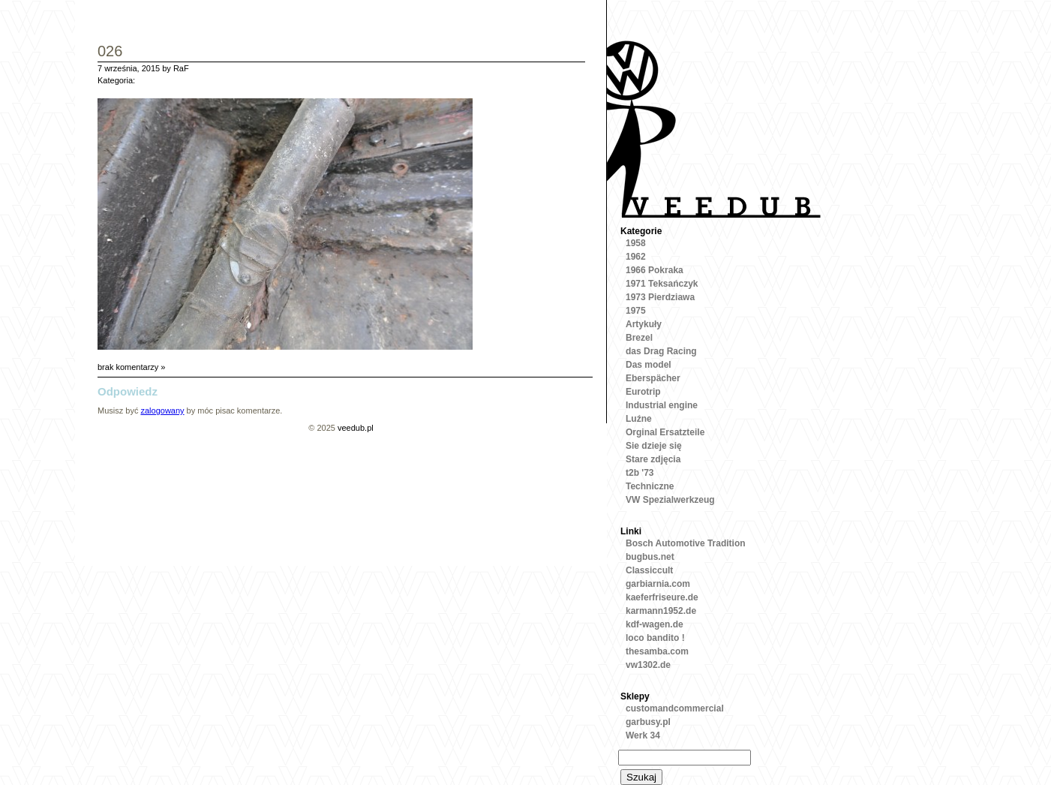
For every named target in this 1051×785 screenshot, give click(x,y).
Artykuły (644, 324)
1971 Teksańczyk (662, 283)
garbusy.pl (648, 722)
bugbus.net (650, 557)
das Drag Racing (661, 351)
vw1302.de (648, 665)
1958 (636, 243)
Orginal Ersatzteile (665, 432)
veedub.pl (356, 427)
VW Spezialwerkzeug (670, 500)
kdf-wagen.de (654, 624)
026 (110, 52)
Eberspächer (653, 378)
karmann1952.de (661, 611)
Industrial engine (662, 405)
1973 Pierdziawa (660, 297)
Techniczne (650, 486)
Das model (648, 364)
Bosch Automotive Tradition (686, 543)
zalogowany (162, 410)
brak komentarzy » (131, 366)
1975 (636, 310)
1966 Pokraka (654, 270)
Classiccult (649, 570)
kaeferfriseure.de (662, 597)
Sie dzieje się (654, 446)
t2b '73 (640, 473)
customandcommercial (675, 708)
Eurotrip (643, 391)
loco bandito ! (655, 638)
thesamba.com (657, 651)
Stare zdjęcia (653, 459)
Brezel (639, 337)
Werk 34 (643, 735)
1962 (636, 256)
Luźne (639, 419)
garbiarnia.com (658, 584)
